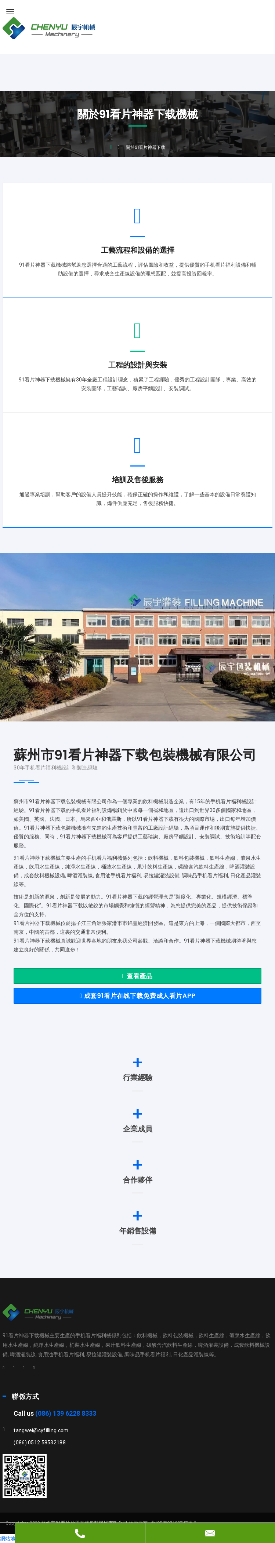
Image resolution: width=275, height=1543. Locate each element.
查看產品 (137, 976)
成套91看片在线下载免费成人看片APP (138, 995)
